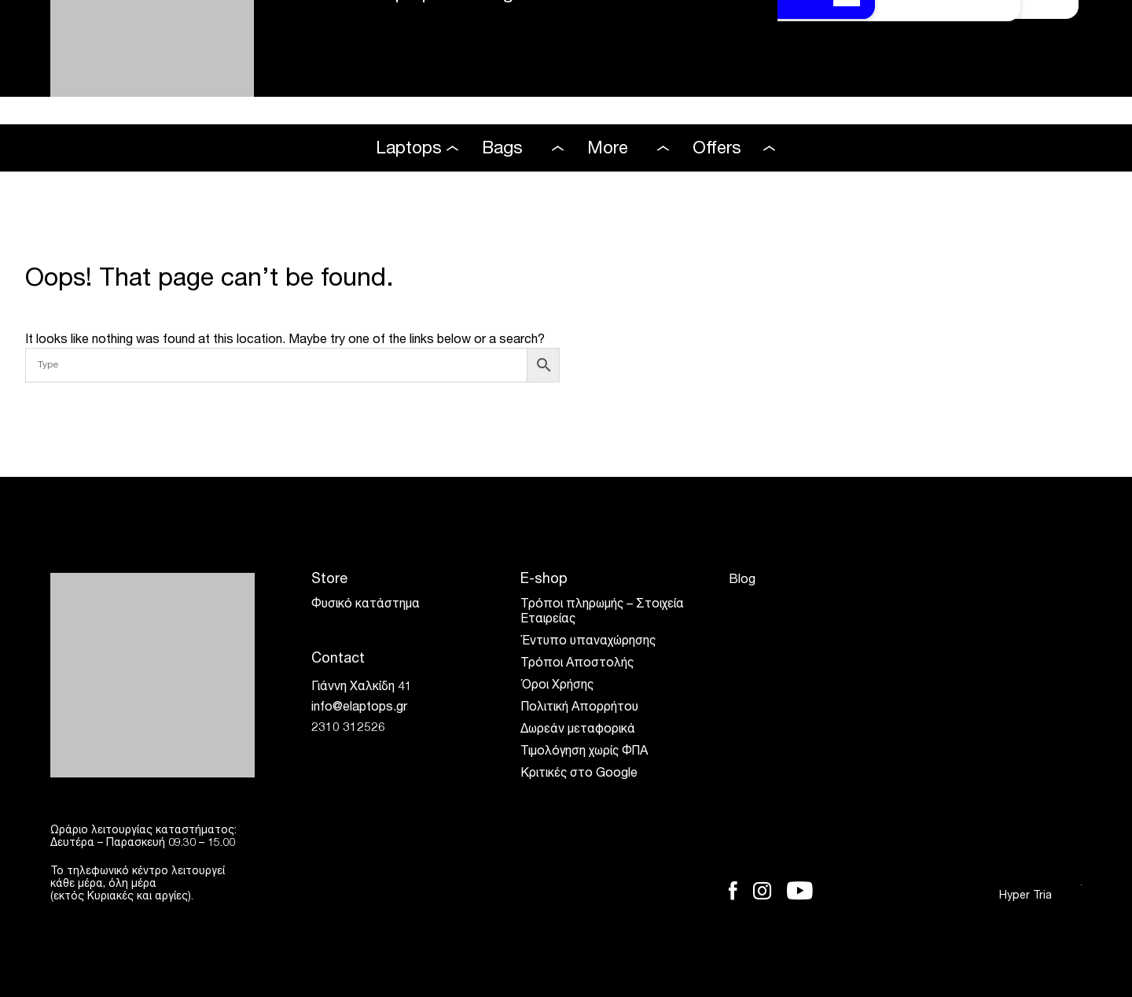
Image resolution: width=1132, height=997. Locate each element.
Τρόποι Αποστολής (577, 664)
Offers (717, 149)
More (607, 149)
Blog (742, 580)
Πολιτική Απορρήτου (579, 708)
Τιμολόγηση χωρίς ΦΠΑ (584, 752)
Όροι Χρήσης (557, 686)
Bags (502, 149)
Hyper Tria (1040, 896)
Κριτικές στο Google (579, 774)
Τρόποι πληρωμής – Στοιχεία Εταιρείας (602, 612)
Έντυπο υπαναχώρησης (588, 642)
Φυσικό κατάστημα (365, 605)
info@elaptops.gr (359, 708)
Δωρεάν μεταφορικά (577, 730)
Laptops (409, 149)
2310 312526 (348, 728)
